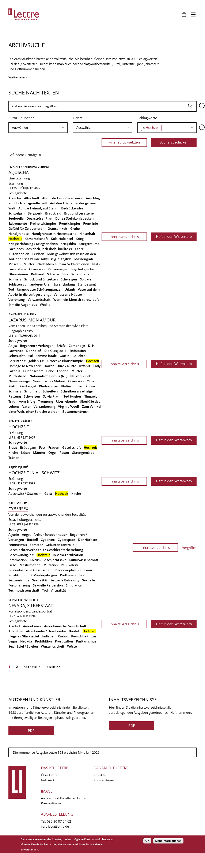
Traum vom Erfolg (21, 401)
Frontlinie (90, 223)
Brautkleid (53, 213)
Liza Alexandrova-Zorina (28, 167)
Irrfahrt (84, 366)
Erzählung (15, 183)
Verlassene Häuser (68, 294)
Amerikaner (32, 626)
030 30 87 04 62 (59, 821)
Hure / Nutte (66, 366)
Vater (26, 406)
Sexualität (40, 580)
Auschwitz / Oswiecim (24, 493)
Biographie (16, 331)
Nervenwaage (19, 381)
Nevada (26, 641)
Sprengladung (64, 284)
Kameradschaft (36, 238)
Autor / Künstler (21, 118)
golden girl (36, 361)
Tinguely (90, 396)
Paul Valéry (69, 565)
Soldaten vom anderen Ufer (29, 284)
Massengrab (83, 259)
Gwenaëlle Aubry (22, 314)
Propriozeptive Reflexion (73, 570)
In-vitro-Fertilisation (68, 555)
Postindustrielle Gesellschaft (30, 570)
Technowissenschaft (23, 590)
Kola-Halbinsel (62, 238)
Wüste (72, 646)
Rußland (37, 274)
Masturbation (30, 565)
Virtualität (58, 590)
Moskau (14, 264)
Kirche (13, 452)
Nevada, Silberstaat (30, 605)
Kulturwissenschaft (83, 560)
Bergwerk (35, 213)
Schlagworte (147, 118)
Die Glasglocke (55, 351)
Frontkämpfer (69, 223)
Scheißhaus (80, 274)
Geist (48, 493)
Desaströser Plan (39, 218)
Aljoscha (18, 172)
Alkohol (14, 626)
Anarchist (15, 631)
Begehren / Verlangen (37, 345)
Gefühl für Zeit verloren (26, 228)
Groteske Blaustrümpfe (65, 361)
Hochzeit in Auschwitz (34, 473)
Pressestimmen (52, 803)
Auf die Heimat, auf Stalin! (38, 208)
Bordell (32, 539)
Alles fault (31, 198)
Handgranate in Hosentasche (54, 233)
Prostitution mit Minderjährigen (32, 575)
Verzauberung (44, 406)
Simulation (74, 585)
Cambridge (77, 345)
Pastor (64, 452)
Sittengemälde (83, 452)
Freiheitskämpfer (43, 223)
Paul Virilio (17, 503)
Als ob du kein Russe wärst (62, 198)
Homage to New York (24, 366)
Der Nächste (87, 539)
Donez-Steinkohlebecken (74, 218)
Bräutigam (28, 447)
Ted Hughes (72, 396)
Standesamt (87, 284)
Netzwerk (48, 780)
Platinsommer (72, 386)
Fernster (36, 545)
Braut (12, 447)
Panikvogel (27, 386)
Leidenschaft (33, 371)
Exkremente (17, 223)
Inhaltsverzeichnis (124, 236)
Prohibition (43, 641)
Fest (42, 447)
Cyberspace (66, 539)
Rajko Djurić (18, 467)
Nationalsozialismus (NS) (48, 376)
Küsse (25, 452)
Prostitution (64, 641)
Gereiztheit (17, 361)
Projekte (100, 775)
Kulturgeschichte (29, 519)
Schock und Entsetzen (41, 279)
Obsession (37, 269)
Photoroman (48, 386)
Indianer (48, 636)
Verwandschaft (39, 299)
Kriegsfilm (68, 244)
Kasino (63, 636)
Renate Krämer (20, 421)
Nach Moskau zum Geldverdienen (63, 264)
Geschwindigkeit (21, 555)
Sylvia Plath (52, 396)
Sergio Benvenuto (23, 600)
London (63, 371)
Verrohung (16, 299)
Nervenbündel (81, 376)
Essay (29, 331)
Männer (39, 452)
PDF (31, 730)
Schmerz (14, 279)
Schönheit (32, 391)
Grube (75, 228)
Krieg (80, 238)
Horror (49, 366)
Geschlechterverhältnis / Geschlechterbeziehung (45, 550)
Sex (81, 575)
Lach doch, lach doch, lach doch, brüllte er (40, 249)
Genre (78, 118)
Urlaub (70, 289)
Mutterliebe (17, 376)
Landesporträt (41, 611)
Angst (12, 345)
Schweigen (69, 279)
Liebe (50, 371)
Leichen (38, 254)
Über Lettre (49, 775)
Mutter (29, 264)
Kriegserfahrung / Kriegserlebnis (33, 244)
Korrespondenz (19, 611)
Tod (11, 289)
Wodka (45, 304)
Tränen (13, 457)
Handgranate (18, 233)
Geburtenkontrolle (60, 545)
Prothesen (68, 575)
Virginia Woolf (68, 406)
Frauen (53, 447)
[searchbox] (38, 127)
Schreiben (50, 391)
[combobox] (38, 127)
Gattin (64, 356)
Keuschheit (79, 636)
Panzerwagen (58, 269)
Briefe (61, 345)
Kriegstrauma (89, 244)
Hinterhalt (87, 233)
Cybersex (18, 508)
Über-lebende (66, 401)
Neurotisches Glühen (49, 381)
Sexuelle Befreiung (64, 580)
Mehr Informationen (168, 840)
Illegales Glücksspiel (23, 636)
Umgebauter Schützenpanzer (39, 289)
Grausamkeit (57, 228)
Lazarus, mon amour (32, 320)
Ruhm (90, 386)
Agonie (13, 534)
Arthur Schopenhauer (50, 534)
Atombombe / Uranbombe (46, 631)
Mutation (50, 565)
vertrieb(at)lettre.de (55, 826)
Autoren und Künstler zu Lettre (63, 798)
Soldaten (87, 279)
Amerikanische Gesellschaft (65, 626)
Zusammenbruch (75, 411)
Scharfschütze (57, 274)
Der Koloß (33, 351)
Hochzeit (18, 427)
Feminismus (17, 545)
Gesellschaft (71, 447)
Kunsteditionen (104, 780)
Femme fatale (46, 356)
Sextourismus (18, 580)
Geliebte (78, 356)
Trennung (45, 401)
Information (17, 560)
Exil (30, 356)
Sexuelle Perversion (48, 585)
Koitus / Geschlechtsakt (48, 560)
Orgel (52, 452)
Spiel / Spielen (27, 646)
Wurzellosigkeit (52, 646)
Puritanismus (86, 641)
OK (147, 840)
